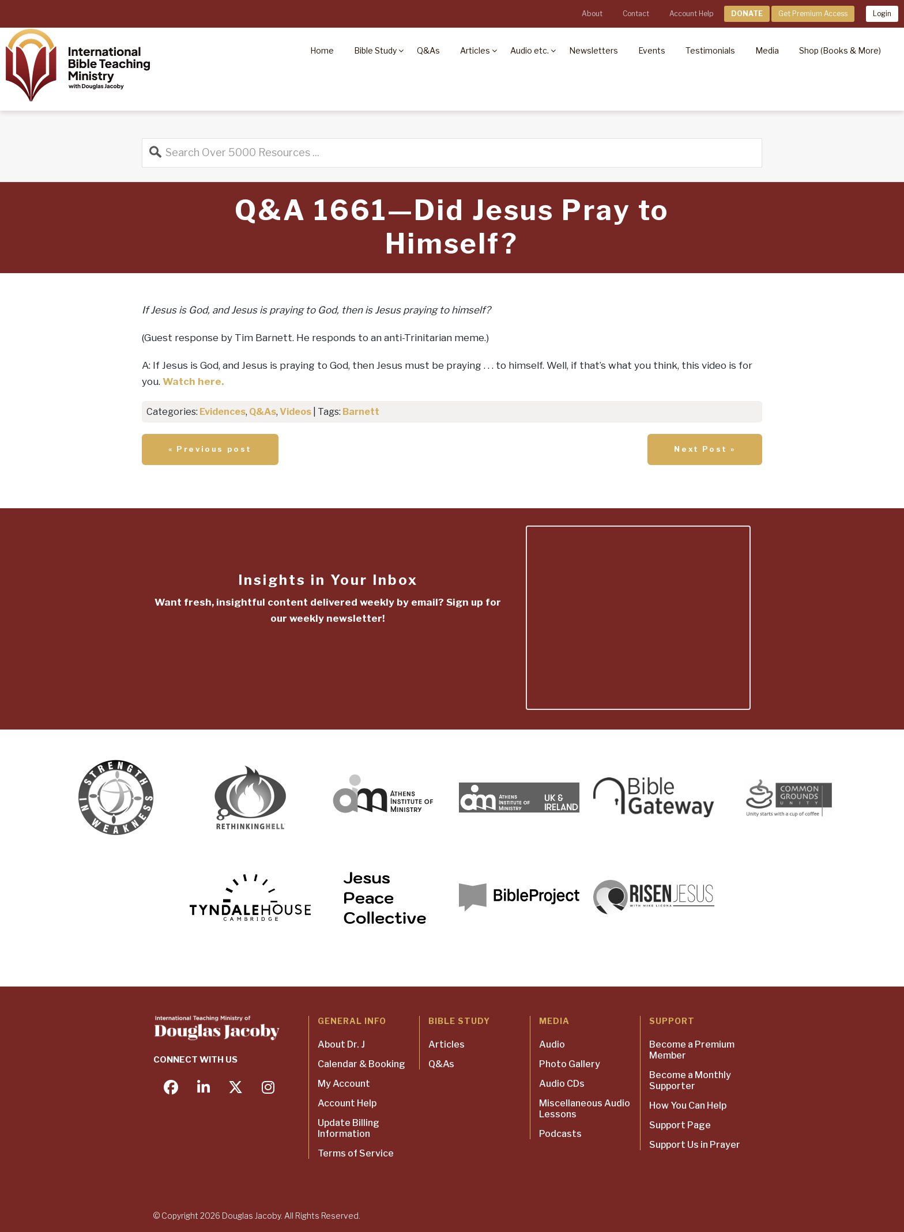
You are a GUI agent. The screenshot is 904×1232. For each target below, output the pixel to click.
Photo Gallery (569, 1064)
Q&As (262, 411)
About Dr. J (341, 1044)
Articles (446, 1044)
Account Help (691, 13)
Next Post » (705, 449)
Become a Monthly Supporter (690, 1080)
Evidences (222, 411)
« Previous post (210, 449)
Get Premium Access (813, 13)
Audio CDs (562, 1083)
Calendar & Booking (361, 1064)
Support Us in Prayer (694, 1144)
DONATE (747, 13)
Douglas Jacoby (251, 1215)
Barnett (360, 411)
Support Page (680, 1125)
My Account (344, 1083)
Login (882, 13)
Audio (552, 1044)
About (592, 13)
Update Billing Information (348, 1128)
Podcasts (560, 1133)
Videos (295, 411)
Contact (636, 13)
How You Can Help (687, 1105)
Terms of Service (356, 1153)
